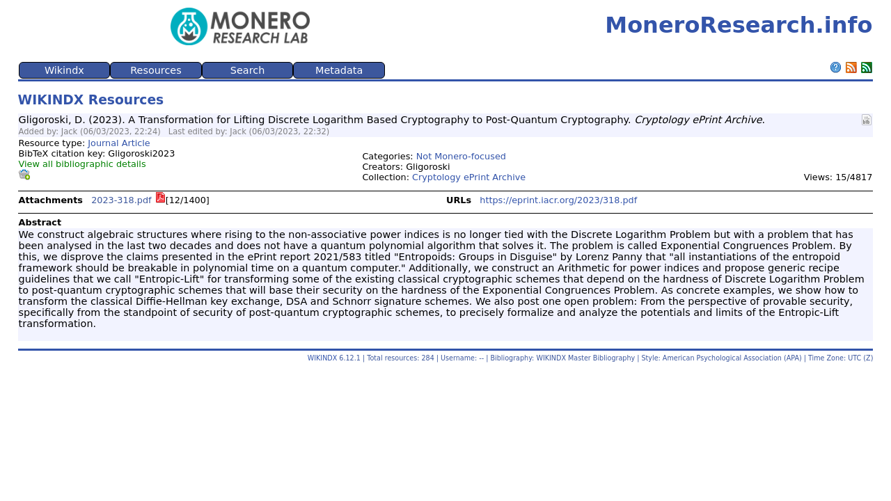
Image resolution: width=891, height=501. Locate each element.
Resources (156, 70)
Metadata (339, 70)
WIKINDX (323, 358)
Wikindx (64, 70)
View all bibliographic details (82, 164)
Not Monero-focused (461, 156)
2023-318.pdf (121, 200)
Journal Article (119, 143)
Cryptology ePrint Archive (469, 177)
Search (247, 70)
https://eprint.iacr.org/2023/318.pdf (558, 200)
